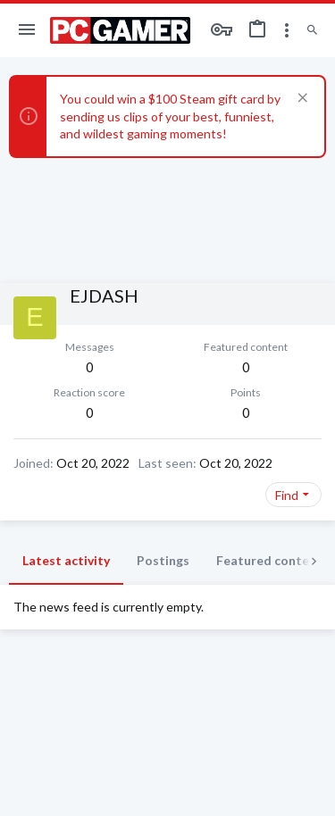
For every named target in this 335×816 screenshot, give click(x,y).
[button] (27, 30)
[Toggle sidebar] (286, 30)
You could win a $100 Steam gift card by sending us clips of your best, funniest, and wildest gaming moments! (170, 116)
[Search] (312, 30)
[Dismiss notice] (300, 99)
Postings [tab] (163, 560)
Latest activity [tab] (66, 560)
